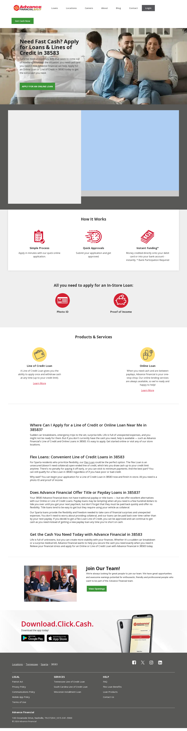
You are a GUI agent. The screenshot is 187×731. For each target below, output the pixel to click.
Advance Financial (28, 8)
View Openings (97, 588)
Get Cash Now (22, 20)
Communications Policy (23, 691)
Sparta (44, 664)
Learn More (39, 383)
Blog (118, 8)
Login (148, 8)
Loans (54, 8)
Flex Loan (89, 462)
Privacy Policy (19, 686)
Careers (89, 8)
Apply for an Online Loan (37, 86)
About (104, 8)
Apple (58, 638)
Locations (71, 8)
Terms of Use (19, 702)
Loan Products (110, 691)
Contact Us (108, 696)
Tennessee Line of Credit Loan (69, 681)
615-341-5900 (64, 717)
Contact (133, 8)
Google (33, 638)
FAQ (105, 681)
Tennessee (32, 664)
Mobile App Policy (21, 696)
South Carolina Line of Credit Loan (71, 686)
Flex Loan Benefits (112, 686)
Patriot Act (17, 681)
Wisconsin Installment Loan (67, 691)
